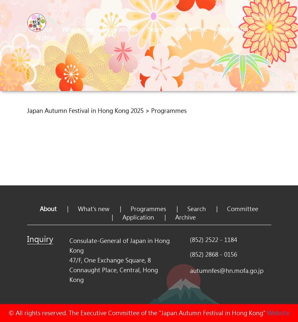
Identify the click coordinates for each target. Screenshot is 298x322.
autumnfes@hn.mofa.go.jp (226, 271)
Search (157, 29)
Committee (191, 29)
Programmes (120, 29)
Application (232, 29)
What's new (77, 29)
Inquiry (40, 239)
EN (267, 17)
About (48, 209)
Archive (45, 37)
